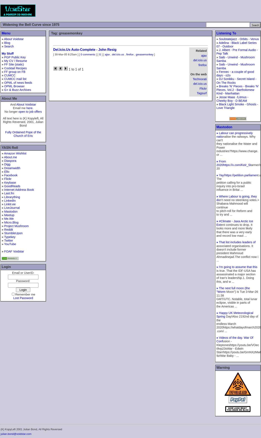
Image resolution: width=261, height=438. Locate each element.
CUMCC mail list (15, 79)
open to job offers (30, 111)
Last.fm (9, 193)
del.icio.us (200, 60)
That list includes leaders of (236, 242)
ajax (204, 55)
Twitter (8, 240)
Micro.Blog (11, 222)
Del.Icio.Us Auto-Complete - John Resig (85, 49)
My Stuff (8, 53)
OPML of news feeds (18, 82)
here (29, 108)
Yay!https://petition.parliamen (237, 175)
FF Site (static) (14, 64)
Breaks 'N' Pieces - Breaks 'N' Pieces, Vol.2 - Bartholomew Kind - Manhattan (237, 90)
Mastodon (10, 211)
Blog (7, 42)
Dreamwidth (12, 168)
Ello (6, 171)
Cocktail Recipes (15, 68)
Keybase (10, 182)
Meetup (9, 215)
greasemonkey (145, 54)
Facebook (10, 175)
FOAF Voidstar (14, 251)
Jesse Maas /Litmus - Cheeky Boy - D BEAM (232, 98)
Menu (6, 33)
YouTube (10, 244)
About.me (10, 157)
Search (9, 46)
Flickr (7, 178)
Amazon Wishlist (15, 153)
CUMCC (10, 75)
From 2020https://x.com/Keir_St (233, 163)
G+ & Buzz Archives (17, 90)
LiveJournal (12, 207)
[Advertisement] (184, 10)
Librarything (12, 197)
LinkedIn (10, 200)
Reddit (8, 229)
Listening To (226, 33)
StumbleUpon (13, 233)
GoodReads (12, 186)
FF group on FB (14, 71)
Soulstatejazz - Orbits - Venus (239, 39)
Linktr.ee (10, 204)
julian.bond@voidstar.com (16, 433)
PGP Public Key (15, 57)
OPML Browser (14, 86)
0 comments (88, 54)
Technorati (200, 79)
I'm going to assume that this (236, 267)
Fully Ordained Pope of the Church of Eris (23, 134)
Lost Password (23, 298)
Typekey (10, 237)
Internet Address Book (19, 189)
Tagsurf (202, 93)
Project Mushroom (16, 226)
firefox (203, 65)
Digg (7, 164)
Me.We (9, 218)
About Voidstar (14, 39)
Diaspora (10, 160)
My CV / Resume (15, 61)
